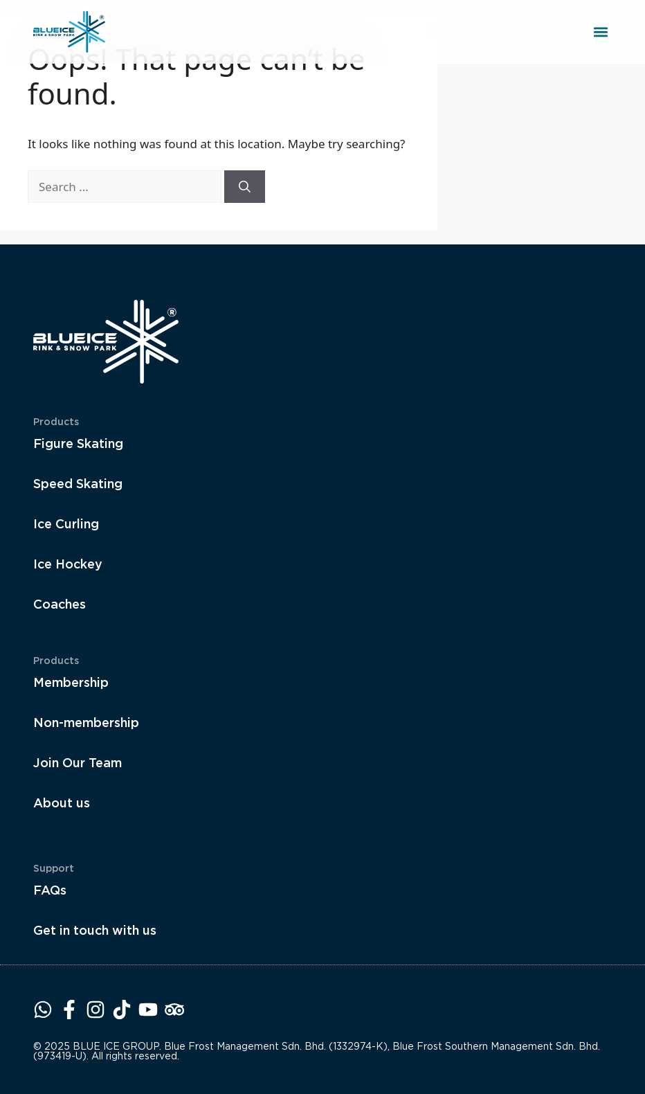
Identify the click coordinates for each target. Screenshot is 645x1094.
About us (61, 803)
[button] (600, 32)
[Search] (244, 187)
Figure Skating (78, 443)
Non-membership (86, 722)
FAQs (49, 890)
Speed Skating (77, 483)
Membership (71, 682)
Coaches (59, 604)
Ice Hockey (67, 564)
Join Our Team (77, 762)
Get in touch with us (94, 930)
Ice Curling (66, 524)
